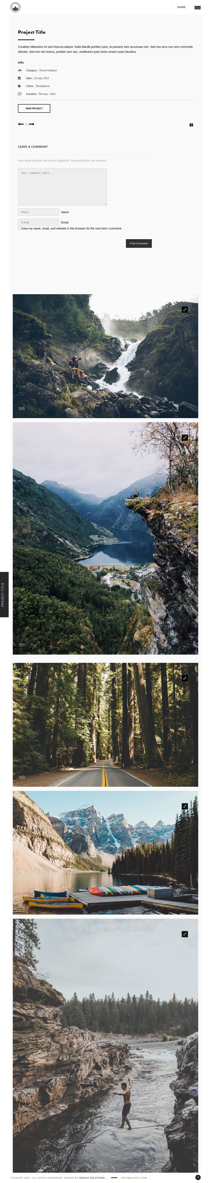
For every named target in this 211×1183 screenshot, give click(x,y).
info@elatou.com (134, 1178)
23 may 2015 (43, 78)
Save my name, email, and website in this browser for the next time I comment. (73, 228)
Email (66, 222)
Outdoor (54, 70)
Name (66, 212)
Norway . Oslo (48, 93)
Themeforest (44, 86)
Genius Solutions (92, 1178)
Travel (45, 70)
